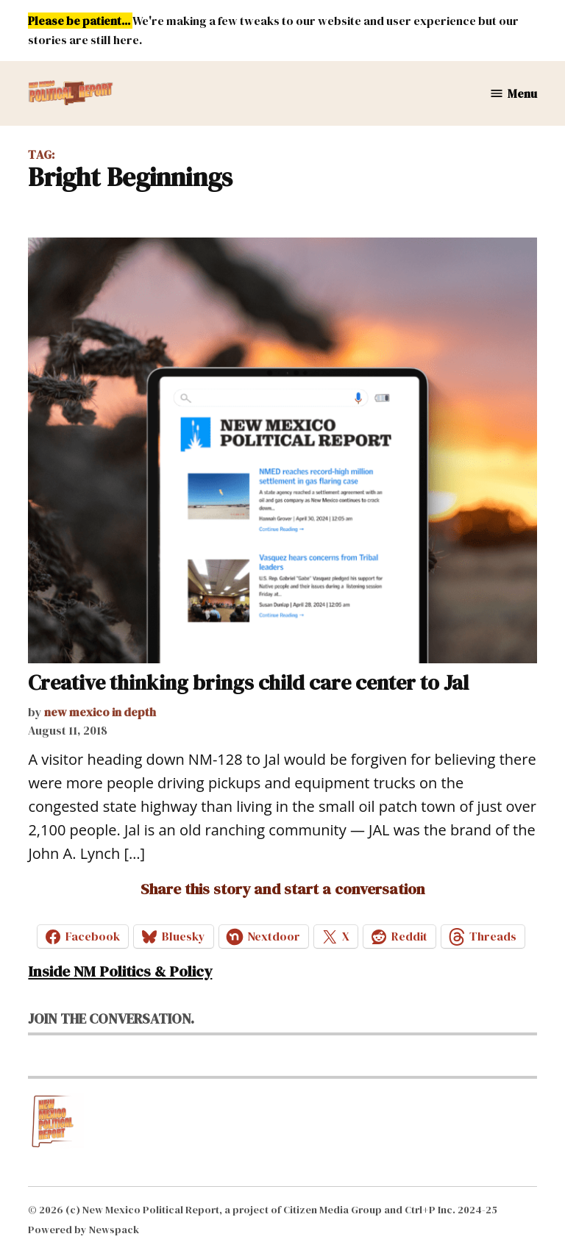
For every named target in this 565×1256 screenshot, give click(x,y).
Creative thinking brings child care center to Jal (248, 682)
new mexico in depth (100, 712)
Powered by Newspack (83, 1229)
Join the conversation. (111, 1018)
